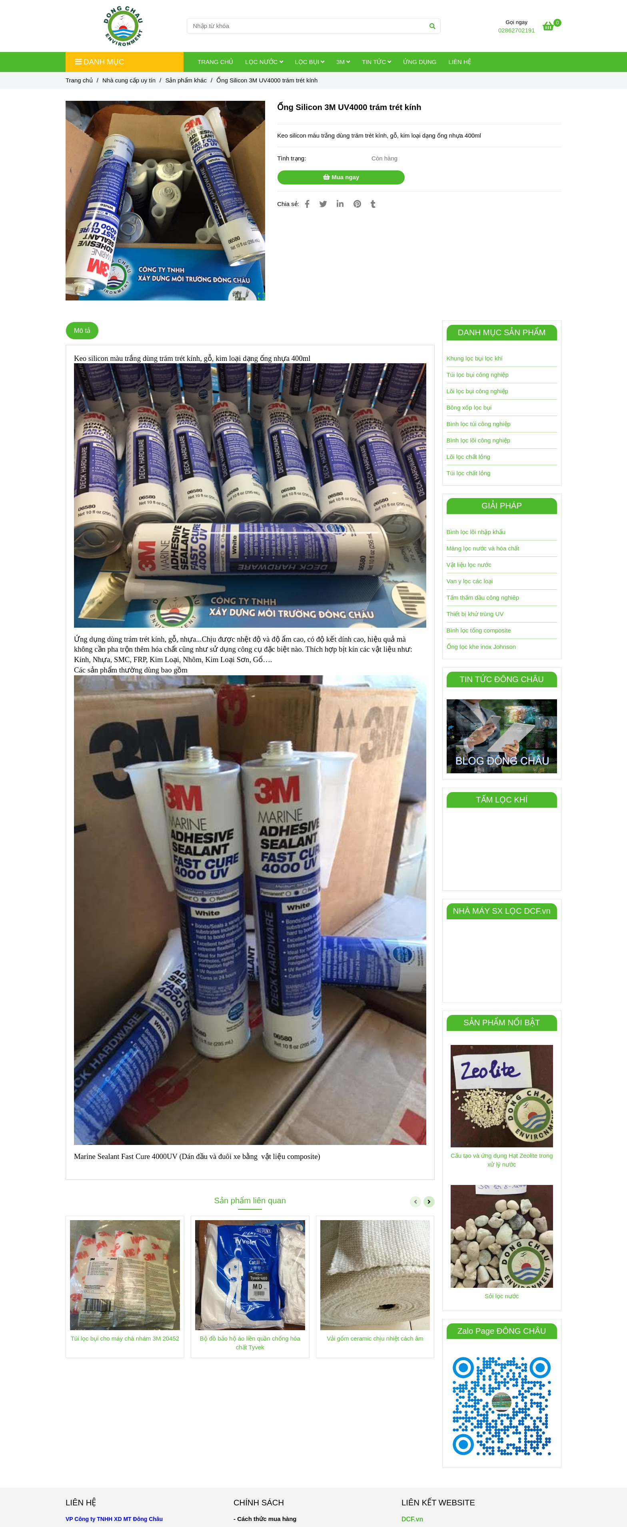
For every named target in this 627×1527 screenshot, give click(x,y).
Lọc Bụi (310, 61)
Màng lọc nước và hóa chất (483, 548)
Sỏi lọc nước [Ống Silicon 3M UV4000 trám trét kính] (502, 1296)
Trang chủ (215, 61)
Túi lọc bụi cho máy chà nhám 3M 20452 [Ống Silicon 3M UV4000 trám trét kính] (125, 1338)
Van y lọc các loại (470, 581)
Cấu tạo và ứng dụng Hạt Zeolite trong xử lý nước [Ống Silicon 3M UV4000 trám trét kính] (502, 1160)
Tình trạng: (292, 158)
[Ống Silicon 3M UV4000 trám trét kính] (123, 26)
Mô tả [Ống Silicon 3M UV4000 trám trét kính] (82, 330)
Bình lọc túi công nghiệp (479, 423)
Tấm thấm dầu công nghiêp (483, 597)
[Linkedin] (340, 204)
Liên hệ (459, 61)
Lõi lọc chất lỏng (468, 456)
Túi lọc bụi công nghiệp (478, 374)
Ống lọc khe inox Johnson (481, 646)
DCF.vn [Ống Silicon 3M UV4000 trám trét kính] (412, 1519)
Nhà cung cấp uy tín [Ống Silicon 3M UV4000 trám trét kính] (129, 80)
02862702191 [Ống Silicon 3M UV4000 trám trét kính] (516, 30)
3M (343, 61)
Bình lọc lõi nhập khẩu (476, 531)
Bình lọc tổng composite (479, 630)
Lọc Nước (264, 61)
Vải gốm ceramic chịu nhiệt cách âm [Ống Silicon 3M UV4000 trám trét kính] (375, 1338)
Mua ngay (341, 177)
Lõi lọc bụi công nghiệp (477, 391)
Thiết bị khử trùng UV (475, 613)
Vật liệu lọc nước (469, 564)
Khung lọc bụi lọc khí (475, 358)
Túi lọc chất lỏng (469, 473)
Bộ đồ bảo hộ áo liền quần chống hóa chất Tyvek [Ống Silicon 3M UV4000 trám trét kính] (250, 1343)
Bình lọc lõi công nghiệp (479, 440)
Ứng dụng (419, 61)
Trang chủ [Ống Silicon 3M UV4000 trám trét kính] (79, 80)
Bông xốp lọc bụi (469, 407)
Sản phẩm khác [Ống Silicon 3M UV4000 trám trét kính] (186, 80)
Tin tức (376, 61)
